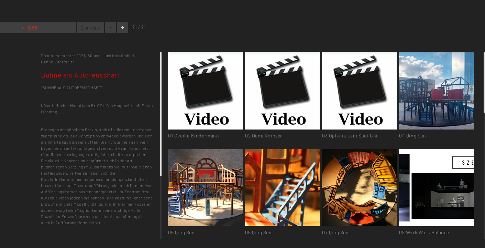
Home (29, 28)
